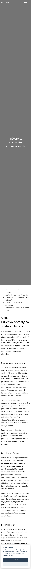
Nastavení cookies (8, 555)
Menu (26, 2)
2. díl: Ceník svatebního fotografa (16, 295)
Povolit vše (15, 560)
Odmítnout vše (15, 564)
